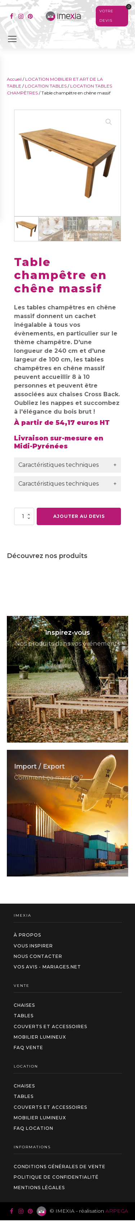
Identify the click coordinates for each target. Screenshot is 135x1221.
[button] (108, 121)
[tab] (67, 465)
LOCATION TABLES (46, 86)
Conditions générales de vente (59, 1166)
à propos (27, 935)
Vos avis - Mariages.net (47, 966)
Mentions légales (39, 1187)
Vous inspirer (33, 946)
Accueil (14, 79)
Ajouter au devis (79, 516)
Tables (23, 1015)
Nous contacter (38, 956)
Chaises (24, 1005)
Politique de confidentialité (56, 1177)
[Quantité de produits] (24, 516)
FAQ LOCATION (33, 1128)
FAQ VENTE (28, 1047)
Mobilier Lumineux (40, 1037)
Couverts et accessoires (50, 1026)
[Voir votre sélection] (112, 16)
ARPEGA (116, 1211)
